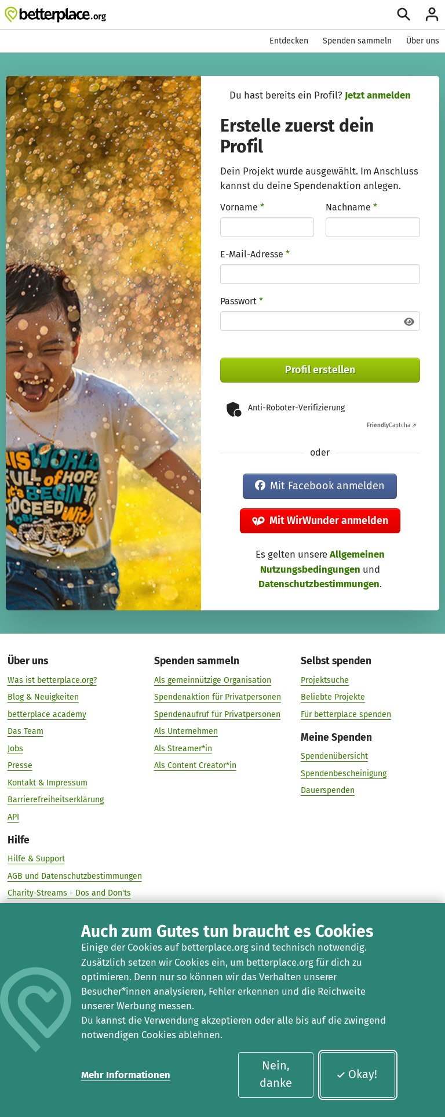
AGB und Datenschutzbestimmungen (75, 875)
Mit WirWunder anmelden (320, 520)
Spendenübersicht (334, 756)
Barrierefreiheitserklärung (56, 799)
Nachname (351, 207)
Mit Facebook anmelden (320, 485)
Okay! (356, 1074)
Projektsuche (325, 680)
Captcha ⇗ (392, 425)
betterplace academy (47, 714)
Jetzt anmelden (378, 95)
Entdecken (288, 41)
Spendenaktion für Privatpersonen (217, 696)
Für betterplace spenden (346, 714)
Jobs (15, 748)
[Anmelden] (432, 14)
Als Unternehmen (186, 731)
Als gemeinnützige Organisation (212, 680)
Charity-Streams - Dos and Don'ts (69, 892)
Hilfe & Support (36, 858)
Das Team (25, 731)
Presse (20, 765)
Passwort (241, 301)
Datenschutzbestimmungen (319, 584)
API (13, 816)
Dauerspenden (328, 790)
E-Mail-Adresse (255, 254)
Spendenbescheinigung (343, 773)
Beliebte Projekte (333, 696)
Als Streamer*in (183, 748)
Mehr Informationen (125, 1074)
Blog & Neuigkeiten (43, 696)
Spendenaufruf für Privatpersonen (217, 714)
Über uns (422, 41)
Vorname (242, 207)
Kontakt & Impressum (47, 782)
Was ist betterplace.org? (52, 680)
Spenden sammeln (357, 41)
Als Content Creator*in (195, 765)
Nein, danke (276, 1074)
